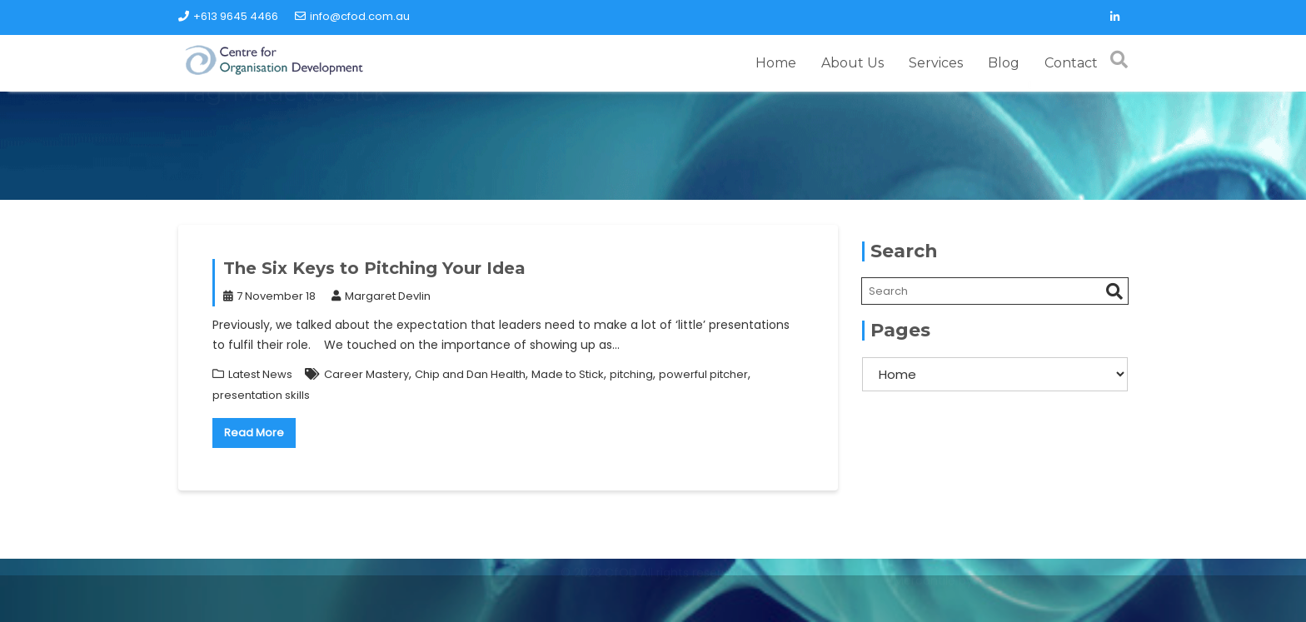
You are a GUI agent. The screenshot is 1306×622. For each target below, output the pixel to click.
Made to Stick (567, 374)
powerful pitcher (703, 374)
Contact (1071, 63)
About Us (852, 63)
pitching (631, 374)
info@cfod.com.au (352, 16)
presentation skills (261, 395)
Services (936, 63)
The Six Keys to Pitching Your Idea (374, 268)
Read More (254, 432)
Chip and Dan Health (470, 374)
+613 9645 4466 (228, 16)
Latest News (260, 374)
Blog (1003, 63)
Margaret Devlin (381, 296)
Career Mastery (366, 374)
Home (775, 63)
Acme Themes (1019, 600)
